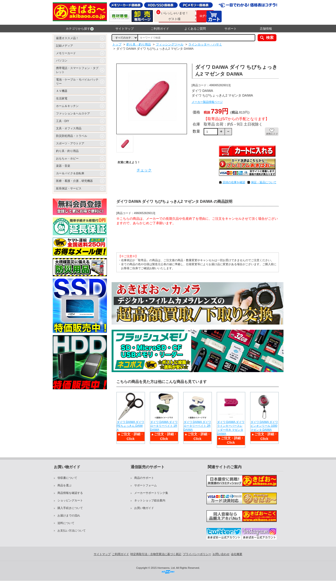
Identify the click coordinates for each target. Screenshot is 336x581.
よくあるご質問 (195, 28)
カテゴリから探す (80, 29)
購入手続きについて (70, 508)
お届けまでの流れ (68, 515)
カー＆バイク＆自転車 (70, 173)
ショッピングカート (70, 500)
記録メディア (64, 45)
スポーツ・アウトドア (70, 143)
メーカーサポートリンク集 (151, 493)
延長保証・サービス (68, 188)
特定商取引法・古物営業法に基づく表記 (155, 554)
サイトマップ (124, 28)
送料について (65, 523)
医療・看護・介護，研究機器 (74, 181)
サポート (230, 28)
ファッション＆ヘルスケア (73, 113)
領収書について (67, 477)
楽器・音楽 (63, 165)
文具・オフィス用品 (68, 128)
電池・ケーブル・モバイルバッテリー (77, 81)
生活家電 (61, 98)
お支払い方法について (71, 530)
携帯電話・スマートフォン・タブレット (77, 70)
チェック (144, 170)
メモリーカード (66, 53)
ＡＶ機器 (61, 91)
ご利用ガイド (160, 28)
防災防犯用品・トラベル (71, 136)
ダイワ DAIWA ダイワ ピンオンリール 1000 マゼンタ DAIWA (264, 426)
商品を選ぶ (64, 485)
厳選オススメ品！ (67, 38)
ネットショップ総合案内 (149, 500)
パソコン (61, 60)
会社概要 (236, 554)
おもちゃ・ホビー (67, 158)
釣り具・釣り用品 (67, 151)
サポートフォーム (145, 485)
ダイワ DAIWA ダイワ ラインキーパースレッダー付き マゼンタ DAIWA (231, 427)
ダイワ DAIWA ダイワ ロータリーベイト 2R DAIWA (197, 426)
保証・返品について (263, 182)
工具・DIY (62, 121)
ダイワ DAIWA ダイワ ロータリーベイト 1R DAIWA (164, 426)
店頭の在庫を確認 (234, 182)
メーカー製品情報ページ (207, 102)
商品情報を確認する (70, 493)
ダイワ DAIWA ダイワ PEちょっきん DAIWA (130, 426)
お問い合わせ (221, 554)
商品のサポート (144, 477)
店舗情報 (266, 28)
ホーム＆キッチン (67, 106)
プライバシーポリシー (197, 554)
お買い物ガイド (144, 508)
